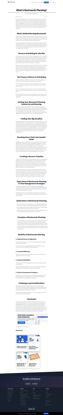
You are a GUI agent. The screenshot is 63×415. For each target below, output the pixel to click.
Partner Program (48, 401)
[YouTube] (31, 409)
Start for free (46, 2)
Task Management (10, 393)
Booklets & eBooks (23, 404)
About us (47, 390)
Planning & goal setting (23, 395)
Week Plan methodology (23, 390)
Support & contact (48, 404)
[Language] (54, 2)
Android (34, 392)
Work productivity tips (23, 403)
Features (36, 2)
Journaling (9, 400)
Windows (34, 393)
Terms (33, 407)
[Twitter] (30, 409)
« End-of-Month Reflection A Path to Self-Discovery (22, 326)
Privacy (35, 407)
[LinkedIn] (33, 409)
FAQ (8, 401)
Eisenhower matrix (10, 392)
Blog (46, 403)
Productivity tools (23, 400)
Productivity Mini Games (36, 398)
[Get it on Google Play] (35, 383)
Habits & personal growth (24, 393)
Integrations (47, 395)
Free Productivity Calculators (37, 395)
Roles (8, 398)
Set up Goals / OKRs (10, 390)
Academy (42, 2)
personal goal (18, 304)
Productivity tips (22, 398)
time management (39, 186)
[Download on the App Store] (28, 383)
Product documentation (49, 393)
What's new (47, 400)
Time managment (23, 401)
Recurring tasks (10, 395)
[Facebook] (29, 409)
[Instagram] (32, 409)
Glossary (21, 392)
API (46, 398)
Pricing (32, 2)
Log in (50, 2)
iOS (33, 390)
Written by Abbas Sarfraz (19, 16)
